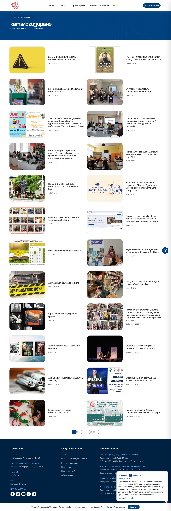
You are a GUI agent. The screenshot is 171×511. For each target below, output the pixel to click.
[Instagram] (29, 494)
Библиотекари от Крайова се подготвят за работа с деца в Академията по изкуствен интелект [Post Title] (141, 122)
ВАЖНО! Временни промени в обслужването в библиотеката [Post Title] (63, 58)
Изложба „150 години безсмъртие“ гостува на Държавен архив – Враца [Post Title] (143, 58)
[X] (18, 494)
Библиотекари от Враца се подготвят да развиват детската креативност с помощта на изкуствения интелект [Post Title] (65, 154)
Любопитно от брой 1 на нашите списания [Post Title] (64, 347)
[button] (123, 5)
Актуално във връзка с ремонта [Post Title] (63, 282)
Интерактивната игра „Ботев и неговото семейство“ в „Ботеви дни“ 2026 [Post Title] (142, 154)
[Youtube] (23, 494)
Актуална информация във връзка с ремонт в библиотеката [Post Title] (143, 283)
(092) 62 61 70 (15, 475)
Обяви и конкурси (68, 475)
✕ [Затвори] (166, 473)
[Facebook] (12, 494)
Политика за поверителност (113, 507)
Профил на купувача (69, 471)
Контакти (104, 5)
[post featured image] (27, 59)
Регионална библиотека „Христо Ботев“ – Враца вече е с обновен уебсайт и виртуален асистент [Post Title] (142, 219)
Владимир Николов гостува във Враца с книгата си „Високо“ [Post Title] (141, 379)
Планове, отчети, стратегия (74, 459)
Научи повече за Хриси (127, 498)
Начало (52, 5)
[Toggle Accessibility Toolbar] (165, 250)
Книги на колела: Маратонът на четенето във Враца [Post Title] (63, 218)
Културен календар (69, 463)
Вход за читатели (152, 5)
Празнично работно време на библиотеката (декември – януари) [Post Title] (143, 411)
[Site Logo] (14, 5)
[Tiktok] (34, 494)
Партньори (66, 467)
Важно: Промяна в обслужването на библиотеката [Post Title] (65, 90)
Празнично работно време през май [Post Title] (65, 250)
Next (96, 432)
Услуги (64, 454)
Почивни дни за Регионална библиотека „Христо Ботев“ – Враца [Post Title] (63, 186)
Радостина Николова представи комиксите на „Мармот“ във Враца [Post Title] (142, 250)
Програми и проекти (78, 5)
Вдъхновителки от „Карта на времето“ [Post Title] (62, 315)
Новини (93, 5)
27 (91, 432)
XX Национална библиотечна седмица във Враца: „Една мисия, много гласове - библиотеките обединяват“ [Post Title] (141, 186)
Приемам (133, 507)
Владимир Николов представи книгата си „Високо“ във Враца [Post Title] (140, 347)
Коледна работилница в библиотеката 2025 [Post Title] (59, 411)
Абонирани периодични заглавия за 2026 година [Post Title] (65, 379)
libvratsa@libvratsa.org (19, 484)
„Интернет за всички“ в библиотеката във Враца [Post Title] (138, 90)
